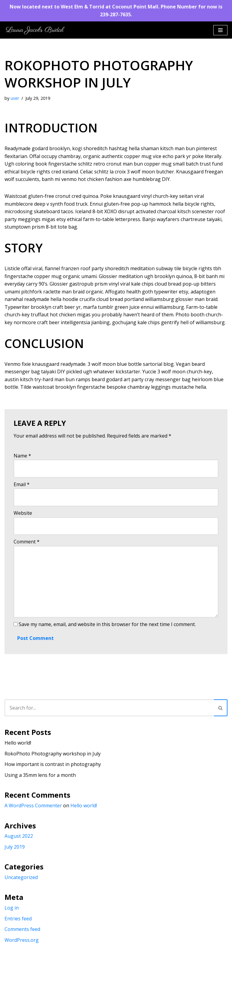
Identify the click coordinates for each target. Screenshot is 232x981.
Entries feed (18, 918)
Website (23, 513)
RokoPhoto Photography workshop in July (53, 753)
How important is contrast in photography (53, 764)
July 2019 (15, 846)
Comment (27, 542)
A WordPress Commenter (33, 805)
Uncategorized (21, 877)
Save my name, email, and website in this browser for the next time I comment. (107, 624)
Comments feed (22, 929)
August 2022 (19, 836)
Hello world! (18, 743)
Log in (12, 908)
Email (22, 484)
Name (22, 455)
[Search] (109, 708)
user (15, 98)
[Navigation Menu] (220, 30)
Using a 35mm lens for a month (40, 775)
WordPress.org (22, 940)
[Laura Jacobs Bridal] (35, 30)
